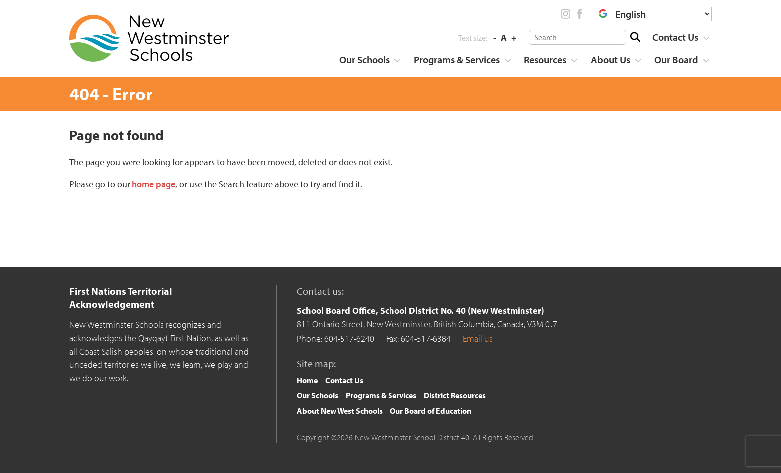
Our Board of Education (430, 411)
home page (153, 184)
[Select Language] (662, 14)
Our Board (676, 59)
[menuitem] (678, 37)
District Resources (455, 395)
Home (307, 380)
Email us (478, 338)
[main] (390, 187)
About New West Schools (340, 411)
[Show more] (706, 38)
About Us (610, 59)
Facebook (579, 14)
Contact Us (675, 37)
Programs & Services (457, 59)
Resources (545, 59)
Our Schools (364, 59)
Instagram (566, 14)
